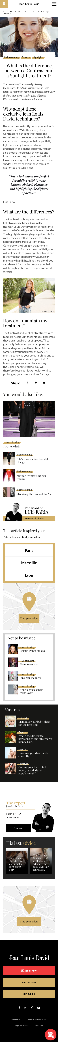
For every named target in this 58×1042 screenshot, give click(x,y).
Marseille (29, 563)
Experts (26, 57)
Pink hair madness (30, 677)
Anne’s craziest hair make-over (31, 691)
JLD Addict (29, 994)
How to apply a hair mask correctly (33, 755)
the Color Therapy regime (18, 366)
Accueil (5, 12)
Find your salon (29, 618)
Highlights (38, 57)
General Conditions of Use (37, 1020)
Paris (29, 550)
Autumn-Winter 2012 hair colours (31, 477)
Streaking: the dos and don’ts (34, 494)
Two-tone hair (11, 446)
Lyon (29, 575)
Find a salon (15, 1020)
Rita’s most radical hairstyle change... (33, 461)
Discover (19, 828)
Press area (39, 1026)
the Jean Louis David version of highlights (28, 226)
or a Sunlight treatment (28, 133)
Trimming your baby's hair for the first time (34, 723)
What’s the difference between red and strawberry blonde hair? (35, 739)
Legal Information (21, 1026)
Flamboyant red (29, 664)
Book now (29, 970)
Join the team (29, 982)
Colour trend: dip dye (32, 650)
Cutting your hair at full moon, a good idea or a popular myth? (32, 770)
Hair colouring (11, 57)
